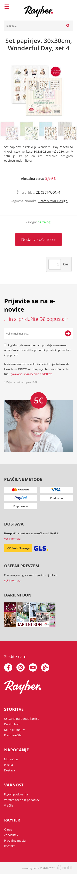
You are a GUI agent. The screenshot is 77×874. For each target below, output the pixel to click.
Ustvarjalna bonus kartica (21, 719)
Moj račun (11, 759)
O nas (8, 829)
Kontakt (9, 846)
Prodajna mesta (15, 840)
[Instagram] (20, 667)
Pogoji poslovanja (16, 794)
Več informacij (12, 538)
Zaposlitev (11, 835)
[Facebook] (8, 667)
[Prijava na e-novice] (68, 333)
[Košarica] (69, 7)
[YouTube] (33, 667)
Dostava (9, 770)
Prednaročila (13, 735)
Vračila (8, 805)
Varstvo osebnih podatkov (21, 800)
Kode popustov (14, 730)
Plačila (8, 765)
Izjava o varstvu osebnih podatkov (31, 374)
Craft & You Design (53, 201)
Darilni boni (12, 724)
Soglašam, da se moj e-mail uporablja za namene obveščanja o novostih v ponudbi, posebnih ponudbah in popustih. (37, 350)
